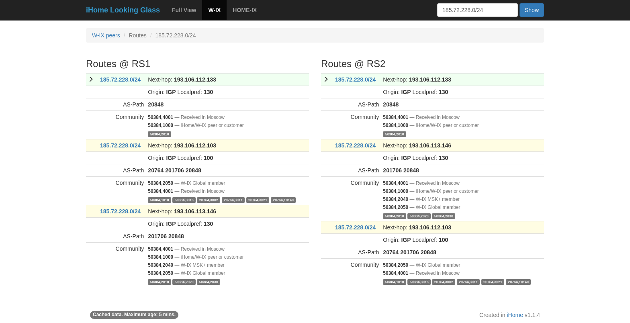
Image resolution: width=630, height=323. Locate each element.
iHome (515, 315)
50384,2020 (184, 282)
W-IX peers (106, 35)
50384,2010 (159, 134)
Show (532, 10)
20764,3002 (208, 200)
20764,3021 (257, 200)
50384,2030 (208, 282)
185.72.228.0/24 (120, 79)
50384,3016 (184, 200)
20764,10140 (283, 200)
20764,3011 (233, 200)
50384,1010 (159, 200)
